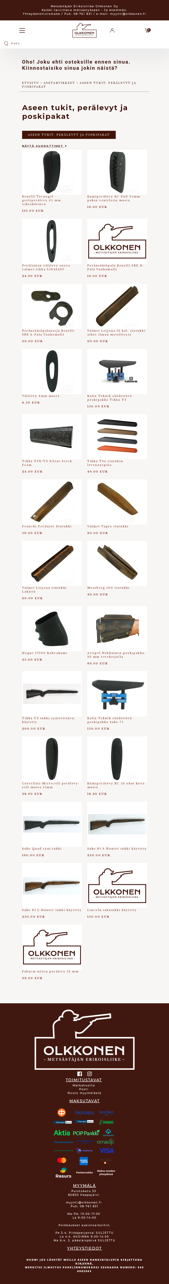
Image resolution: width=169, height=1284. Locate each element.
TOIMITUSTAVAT (84, 1080)
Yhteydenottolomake (41, 14)
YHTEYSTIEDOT (84, 1248)
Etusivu (30, 83)
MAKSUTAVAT (84, 1101)
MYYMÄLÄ (84, 1186)
